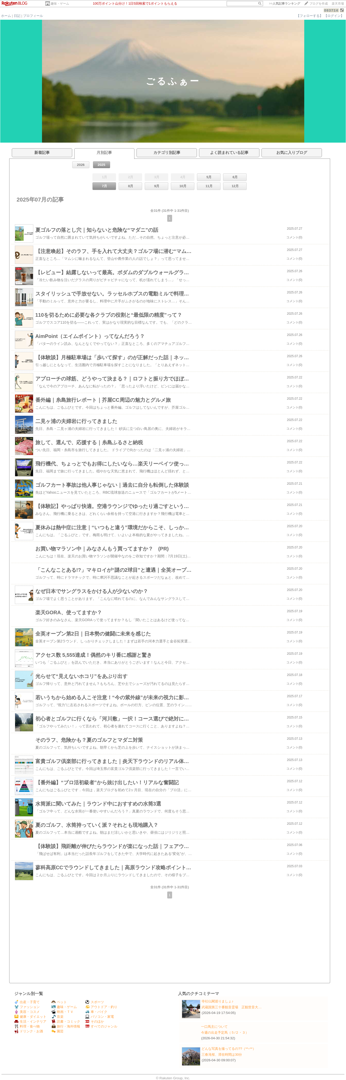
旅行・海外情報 (65, 1026)
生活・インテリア (30, 1021)
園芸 (57, 1031)
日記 (17, 16)
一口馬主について (214, 1027)
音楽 (57, 1017)
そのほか (94, 1021)
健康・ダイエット (30, 1017)
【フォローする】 (309, 16)
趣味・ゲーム (60, 3)
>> (284, 3)
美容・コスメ (27, 1012)
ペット (59, 1002)
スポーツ (94, 1002)
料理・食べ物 (27, 1026)
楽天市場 (338, 3)
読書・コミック (65, 1021)
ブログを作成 (318, 3)
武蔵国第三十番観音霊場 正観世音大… (231, 1007)
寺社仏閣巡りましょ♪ (217, 1001)
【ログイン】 (334, 16)
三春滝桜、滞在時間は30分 (222, 1054)
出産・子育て (27, 1002)
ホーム (6, 16)
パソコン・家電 (99, 1017)
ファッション (27, 1007)
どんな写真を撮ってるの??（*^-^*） (229, 1049)
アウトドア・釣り (101, 1007)
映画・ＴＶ (62, 1012)
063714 (331, 10)
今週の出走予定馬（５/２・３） (225, 1032)
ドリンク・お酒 (28, 1031)
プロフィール (33, 16)
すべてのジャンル (101, 1026)
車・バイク (96, 1012)
